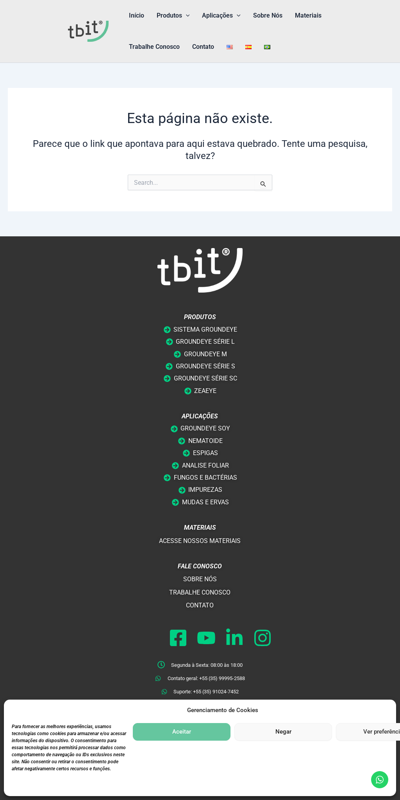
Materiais (308, 15)
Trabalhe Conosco (154, 46)
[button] (186, 15)
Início (136, 15)
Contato (203, 46)
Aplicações (221, 15)
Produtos (173, 15)
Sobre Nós (267, 15)
